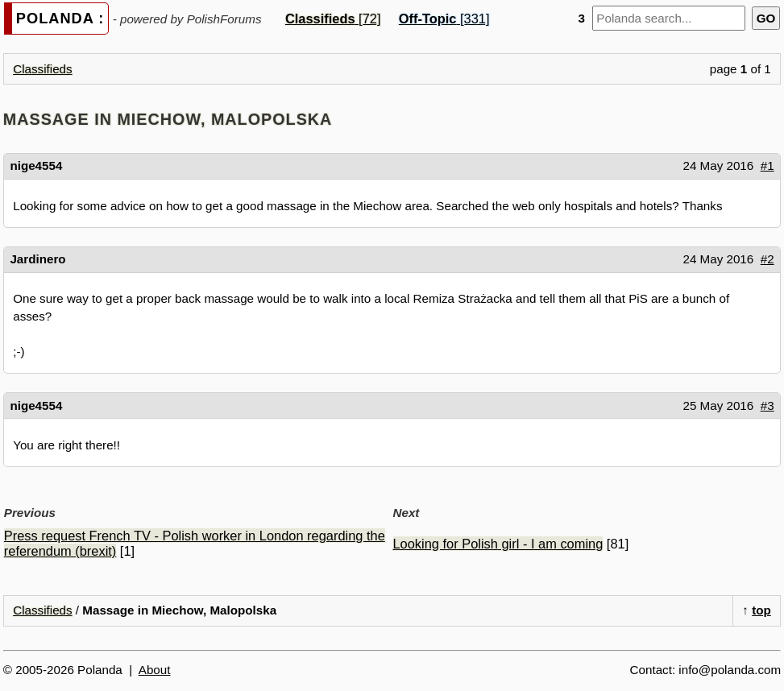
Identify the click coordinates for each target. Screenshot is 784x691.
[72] (333, 18)
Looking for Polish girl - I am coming (498, 543)
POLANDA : (60, 18)
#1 (767, 165)
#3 (767, 405)
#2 (767, 259)
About (155, 670)
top (761, 610)
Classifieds (42, 69)
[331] (444, 18)
